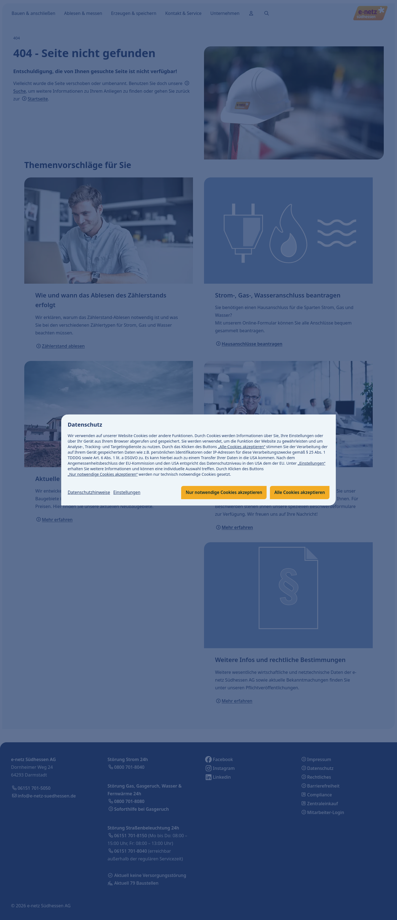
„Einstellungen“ (311, 463)
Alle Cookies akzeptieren (298, 493)
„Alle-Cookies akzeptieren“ (241, 446)
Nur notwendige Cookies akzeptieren (220, 493)
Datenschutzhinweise (90, 493)
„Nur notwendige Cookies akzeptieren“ (103, 474)
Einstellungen (129, 493)
